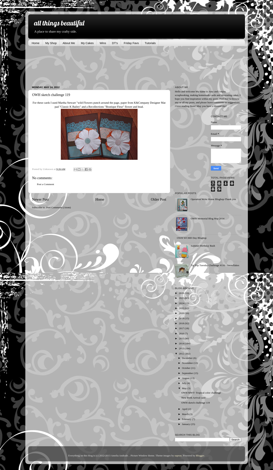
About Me (69, 43)
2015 (182, 338)
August (186, 378)
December (187, 358)
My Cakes (87, 43)
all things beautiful (59, 23)
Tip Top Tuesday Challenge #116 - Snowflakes (215, 265)
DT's (115, 43)
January (186, 424)
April (185, 409)
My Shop (51, 43)
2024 (182, 303)
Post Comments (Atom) (58, 207)
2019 (182, 318)
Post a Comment (45, 184)
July (184, 383)
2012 (182, 353)
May (184, 388)
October (186, 368)
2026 (182, 293)
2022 (182, 308)
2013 (182, 348)
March (186, 414)
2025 (182, 298)
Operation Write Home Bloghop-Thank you (213, 199)
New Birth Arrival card (193, 397)
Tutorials (150, 43)
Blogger (200, 455)
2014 (182, 343)
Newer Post (40, 199)
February (187, 419)
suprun (178, 455)
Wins (103, 43)
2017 (182, 328)
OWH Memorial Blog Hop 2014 (207, 218)
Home (35, 43)
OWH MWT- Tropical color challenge (201, 392)
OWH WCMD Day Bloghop (192, 237)
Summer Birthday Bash (203, 245)
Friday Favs (131, 43)
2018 (182, 323)
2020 (182, 313)
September (188, 373)
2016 (182, 333)
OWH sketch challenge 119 (195, 402)
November (188, 363)
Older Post (158, 199)
